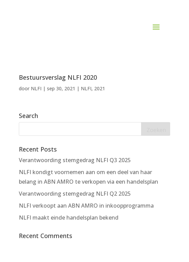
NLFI (36, 88)
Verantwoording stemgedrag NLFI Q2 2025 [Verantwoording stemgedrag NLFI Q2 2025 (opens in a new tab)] (75, 193)
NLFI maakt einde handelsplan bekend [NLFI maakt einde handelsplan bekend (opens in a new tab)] (68, 217)
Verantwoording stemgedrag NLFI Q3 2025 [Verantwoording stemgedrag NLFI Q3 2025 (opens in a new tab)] (75, 160)
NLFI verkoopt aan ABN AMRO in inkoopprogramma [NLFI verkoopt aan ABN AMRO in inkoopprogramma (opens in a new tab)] (86, 205)
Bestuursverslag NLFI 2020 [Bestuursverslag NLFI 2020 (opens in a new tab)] (58, 77)
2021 (99, 88)
